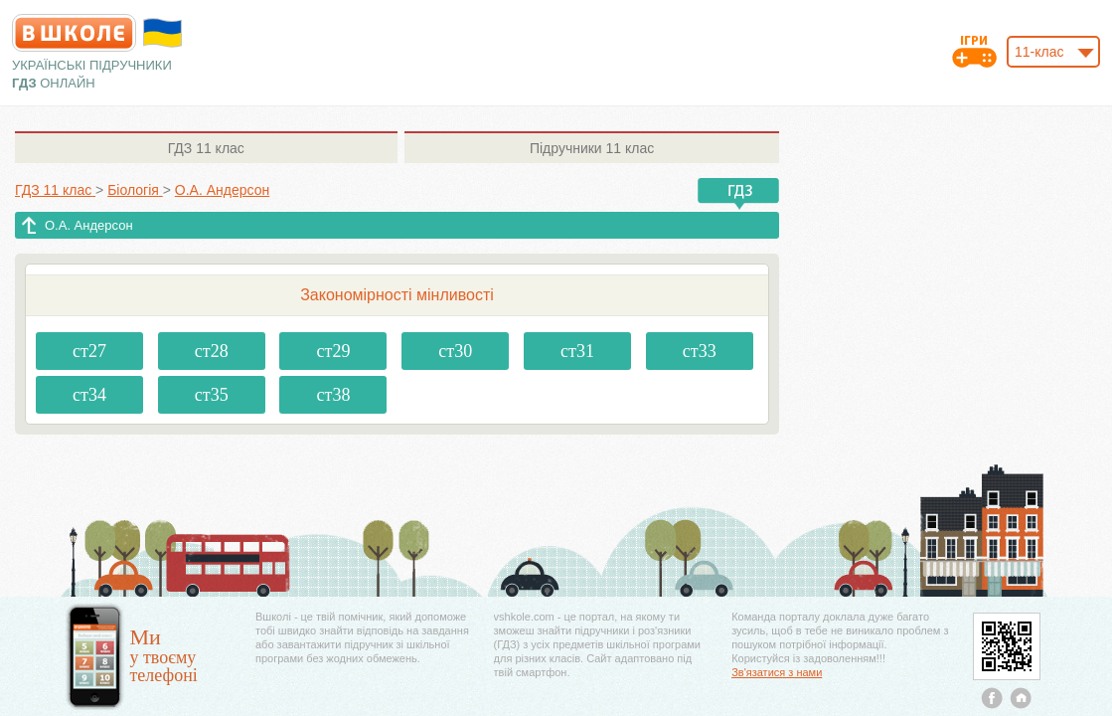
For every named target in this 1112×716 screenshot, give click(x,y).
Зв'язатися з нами (776, 672)
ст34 (89, 395)
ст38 (334, 395)
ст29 (334, 351)
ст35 (212, 395)
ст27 (89, 351)
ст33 (699, 351)
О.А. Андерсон (89, 225)
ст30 (455, 351)
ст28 (212, 351)
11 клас (206, 148)
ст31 (577, 351)
